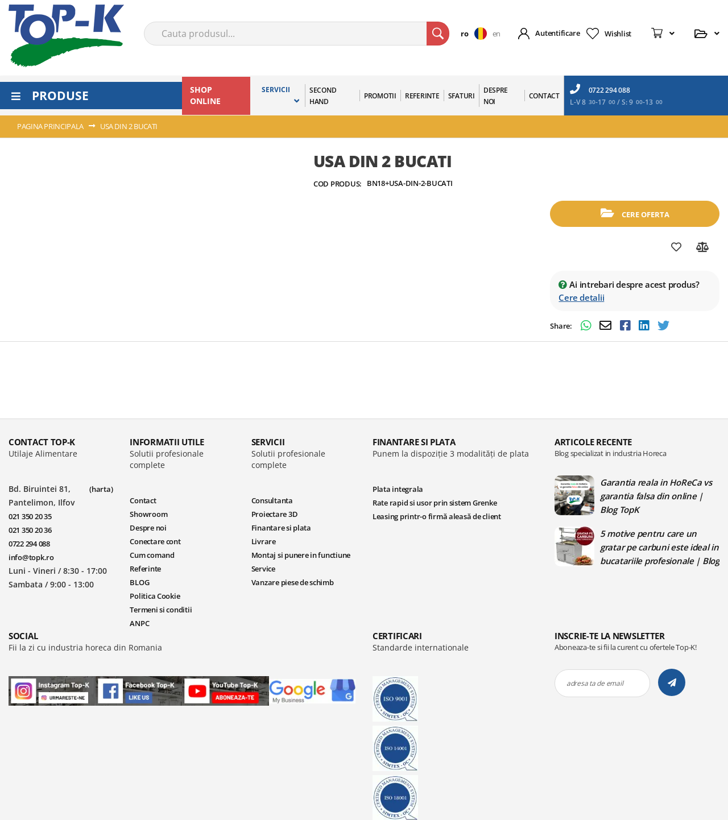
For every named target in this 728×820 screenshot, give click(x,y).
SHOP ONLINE (205, 95)
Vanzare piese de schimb (292, 582)
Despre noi (148, 528)
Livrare (263, 541)
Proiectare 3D (274, 514)
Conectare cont (155, 541)
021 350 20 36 (30, 530)
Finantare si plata (281, 528)
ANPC (139, 623)
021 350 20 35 (30, 516)
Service (263, 569)
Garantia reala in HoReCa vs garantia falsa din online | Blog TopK (656, 496)
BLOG (139, 582)
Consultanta (272, 500)
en (496, 33)
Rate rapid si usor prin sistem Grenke (435, 503)
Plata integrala (398, 489)
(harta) (101, 489)
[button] (476, 33)
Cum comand (152, 555)
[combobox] (296, 33)
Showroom (148, 514)
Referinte (145, 569)
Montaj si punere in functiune (300, 555)
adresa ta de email (594, 683)
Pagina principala (50, 126)
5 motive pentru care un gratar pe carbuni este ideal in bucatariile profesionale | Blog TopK (659, 547)
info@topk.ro (31, 557)
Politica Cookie (155, 596)
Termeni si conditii (161, 609)
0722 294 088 (600, 89)
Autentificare (557, 33)
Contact (143, 500)
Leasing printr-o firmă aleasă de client (437, 516)
